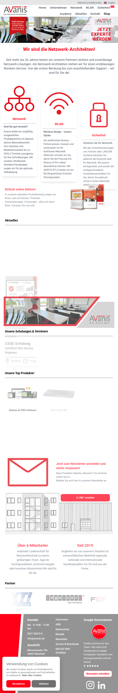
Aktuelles (81, 13)
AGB (58, 624)
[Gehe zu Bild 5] (64, 40)
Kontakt (95, 13)
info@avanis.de (36, 638)
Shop (107, 13)
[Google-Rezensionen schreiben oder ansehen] (98, 674)
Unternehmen (58, 7)
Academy (65, 13)
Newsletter (62, 639)
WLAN (90, 7)
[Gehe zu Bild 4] (59, 40)
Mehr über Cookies (32, 675)
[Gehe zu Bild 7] (74, 40)
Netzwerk (76, 7)
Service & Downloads (89, 3)
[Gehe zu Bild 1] (44, 40)
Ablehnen (44, 683)
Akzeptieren (18, 683)
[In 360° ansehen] (85, 497)
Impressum (62, 619)
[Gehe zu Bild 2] (49, 40)
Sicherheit (103, 7)
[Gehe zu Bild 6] (69, 40)
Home (42, 7)
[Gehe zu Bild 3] (54, 40)
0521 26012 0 (34, 633)
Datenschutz (62, 629)
